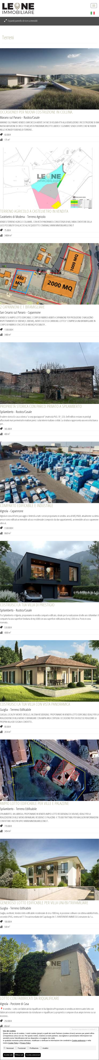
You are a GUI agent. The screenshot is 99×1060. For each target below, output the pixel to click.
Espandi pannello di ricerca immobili (20, 20)
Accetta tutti (8, 1055)
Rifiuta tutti (19, 1055)
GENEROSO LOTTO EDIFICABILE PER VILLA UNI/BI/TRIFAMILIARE (44, 902)
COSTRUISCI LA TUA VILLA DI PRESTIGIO (27, 605)
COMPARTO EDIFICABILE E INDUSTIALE (26, 505)
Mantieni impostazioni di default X (84, 1029)
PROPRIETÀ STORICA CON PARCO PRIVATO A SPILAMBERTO (41, 406)
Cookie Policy (13, 1043)
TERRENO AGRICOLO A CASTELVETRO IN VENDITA (34, 211)
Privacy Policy (25, 1043)
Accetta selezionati (33, 1055)
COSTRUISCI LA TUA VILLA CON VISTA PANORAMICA (35, 704)
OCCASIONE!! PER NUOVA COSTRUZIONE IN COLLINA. (36, 112)
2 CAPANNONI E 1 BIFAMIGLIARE (22, 307)
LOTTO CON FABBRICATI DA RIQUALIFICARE (29, 998)
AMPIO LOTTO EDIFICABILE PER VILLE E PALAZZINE (34, 803)
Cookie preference (79, 1041)
